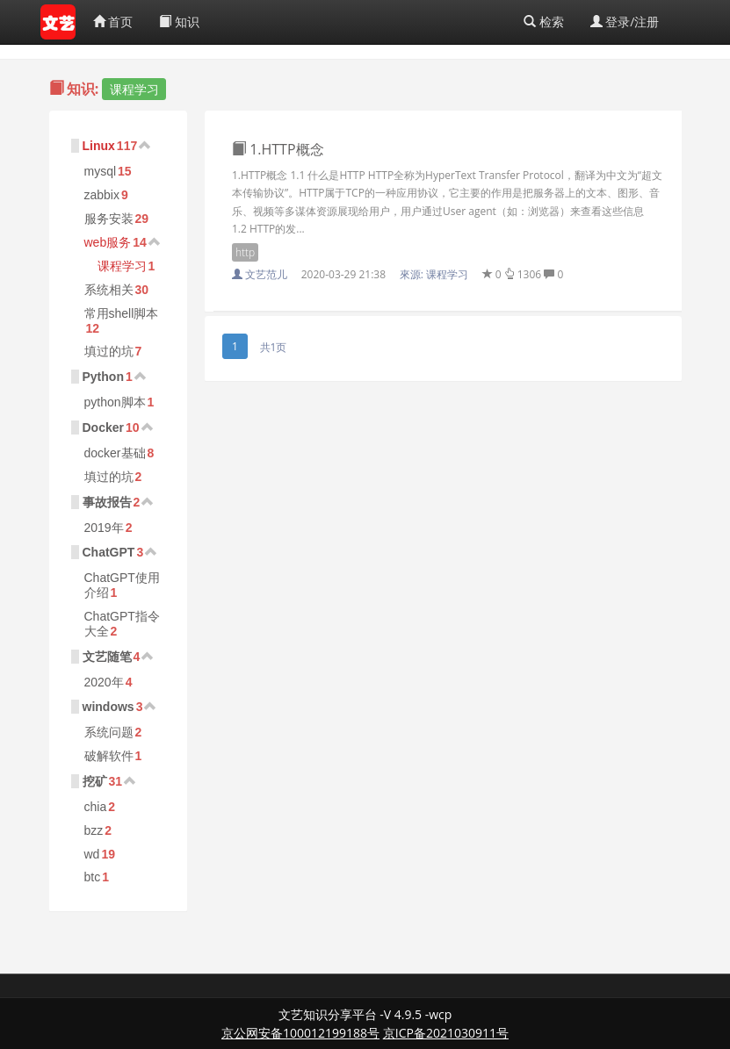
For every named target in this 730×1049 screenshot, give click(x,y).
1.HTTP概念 (278, 149)
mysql (100, 171)
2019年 (104, 528)
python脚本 (115, 402)
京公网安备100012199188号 (300, 1032)
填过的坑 (109, 351)
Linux (99, 146)
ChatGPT (109, 552)
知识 (179, 21)
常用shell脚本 (121, 313)
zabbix (101, 195)
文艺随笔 (107, 657)
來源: (435, 274)
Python (103, 377)
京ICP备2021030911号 (446, 1032)
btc (92, 877)
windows (108, 707)
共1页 (273, 347)
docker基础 (115, 453)
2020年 (104, 682)
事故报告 (107, 502)
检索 (544, 21)
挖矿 (95, 781)
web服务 (108, 242)
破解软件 (109, 756)
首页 (113, 21)
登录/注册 (625, 21)
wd (92, 854)
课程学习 (122, 266)
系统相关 (109, 290)
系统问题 (109, 732)
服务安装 (109, 219)
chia (95, 807)
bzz (94, 830)
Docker (103, 427)
